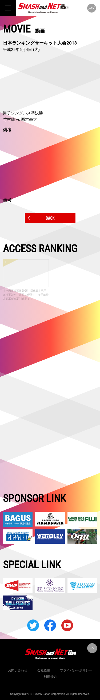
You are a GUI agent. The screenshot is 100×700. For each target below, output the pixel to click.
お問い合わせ (17, 670)
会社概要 (43, 670)
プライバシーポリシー (76, 670)
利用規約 (50, 677)
